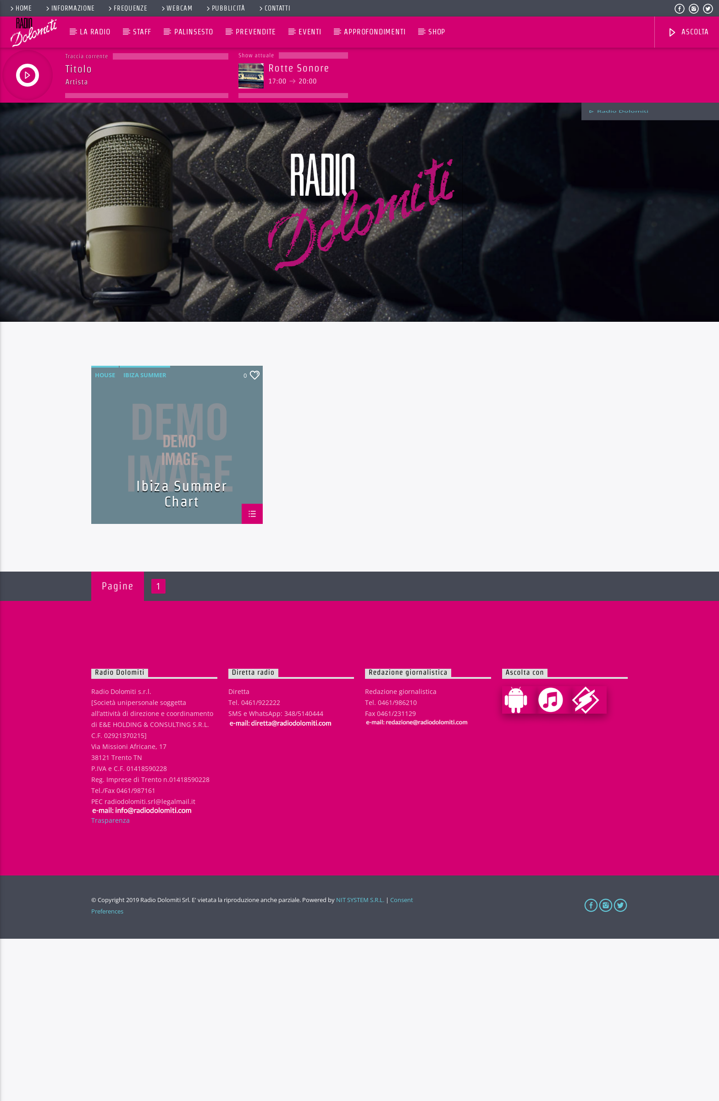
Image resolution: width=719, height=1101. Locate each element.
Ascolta (687, 33)
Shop (436, 32)
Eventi (310, 32)
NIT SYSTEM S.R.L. (360, 1062)
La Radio (95, 32)
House (105, 537)
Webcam (176, 8)
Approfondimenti (374, 32)
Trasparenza (110, 982)
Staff (142, 32)
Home (20, 8)
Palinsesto (193, 32)
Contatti (274, 8)
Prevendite (256, 32)
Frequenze (127, 8)
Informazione (69, 8)
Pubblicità (225, 8)
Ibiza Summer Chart (181, 655)
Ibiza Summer (144, 537)
